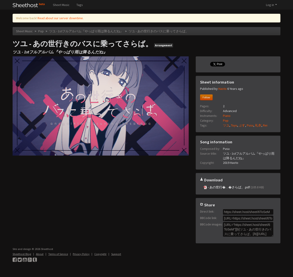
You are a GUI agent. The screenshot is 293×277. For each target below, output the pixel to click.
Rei (265, 125)
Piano (227, 116)
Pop (41, 31)
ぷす (242, 125)
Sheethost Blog (22, 254)
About (39, 254)
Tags (79, 5)
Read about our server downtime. (61, 18)
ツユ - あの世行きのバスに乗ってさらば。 (159, 31)
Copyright (100, 254)
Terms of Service (58, 254)
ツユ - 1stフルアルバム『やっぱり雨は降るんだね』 (86, 31)
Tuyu (234, 125)
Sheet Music (61, 5)
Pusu (250, 125)
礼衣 (258, 125)
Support (116, 254)
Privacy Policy (81, 254)
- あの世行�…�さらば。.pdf (233, 187)
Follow (206, 97)
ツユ (226, 125)
